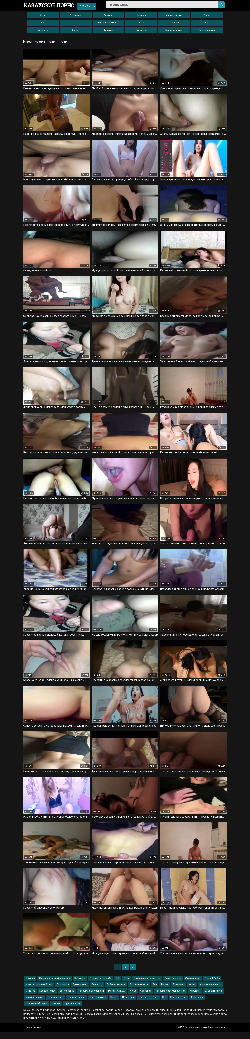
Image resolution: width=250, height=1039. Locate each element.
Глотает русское (148, 1004)
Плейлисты (94, 6)
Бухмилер (178, 991)
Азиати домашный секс (39, 991)
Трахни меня (80, 991)
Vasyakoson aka (34, 1004)
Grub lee (30, 998)
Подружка (128, 1004)
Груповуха (63, 991)
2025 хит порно (213, 998)
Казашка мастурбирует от (170, 998)
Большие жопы (207, 32)
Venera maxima (97, 1004)
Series (191, 991)
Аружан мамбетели (210, 991)
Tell (118, 985)
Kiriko (133, 998)
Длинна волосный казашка (54, 985)
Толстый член (55, 1004)
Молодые (43, 32)
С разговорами (174, 17)
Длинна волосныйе (100, 985)
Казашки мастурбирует (147, 985)
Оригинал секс (178, 1004)
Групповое (141, 32)
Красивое (141, 17)
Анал (141, 24)
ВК (42, 24)
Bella (127, 985)
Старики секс (192, 985)
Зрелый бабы (212, 985)
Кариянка (79, 985)
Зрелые (75, 32)
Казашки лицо (47, 998)
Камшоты (195, 998)
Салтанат (145, 998)
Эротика (108, 17)
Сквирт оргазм (173, 985)
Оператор (96, 991)
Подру (114, 1004)
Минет (207, 24)
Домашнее (75, 17)
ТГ (75, 24)
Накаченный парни (36, 1010)
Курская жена (73, 1010)
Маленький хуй (116, 998)
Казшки (56, 1010)
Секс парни (197, 1004)
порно (52, 6)
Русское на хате (138, 991)
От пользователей (108, 24)
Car (164, 1004)
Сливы (207, 17)
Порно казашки (33, 1034)
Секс (42, 17)
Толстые (108, 32)
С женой (174, 24)
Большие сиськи (174, 32)
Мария (165, 991)
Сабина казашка (116, 991)
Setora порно (67, 998)
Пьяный (30, 985)
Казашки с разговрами (91, 998)
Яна (154, 991)
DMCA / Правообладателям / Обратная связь (200, 1034)
